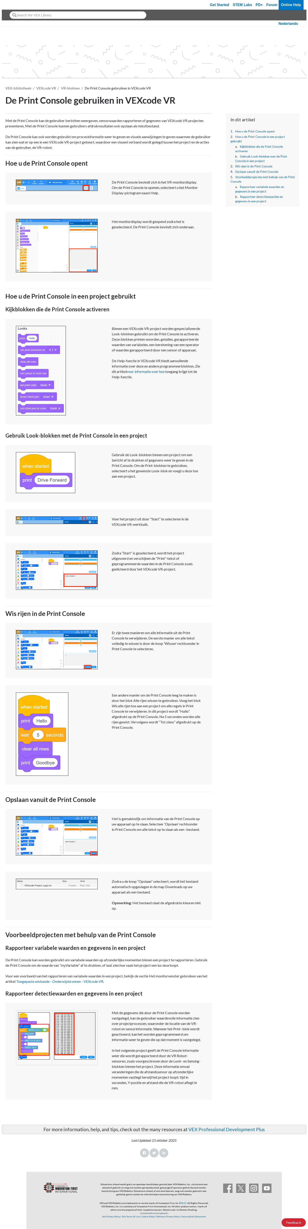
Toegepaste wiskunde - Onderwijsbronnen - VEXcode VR (59, 981)
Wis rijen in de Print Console (253, 166)
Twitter (154, 1152)
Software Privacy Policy (168, 1216)
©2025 (182, 1203)
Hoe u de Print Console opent (255, 131)
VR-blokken (70, 88)
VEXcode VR (46, 88)
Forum (272, 5)
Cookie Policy (148, 1216)
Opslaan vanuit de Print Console (256, 171)
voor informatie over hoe (146, 371)
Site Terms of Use (130, 1216)
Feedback (293, 1222)
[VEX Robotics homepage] (13, 5)
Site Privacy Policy (111, 1216)
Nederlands (288, 24)
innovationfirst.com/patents (154, 1213)
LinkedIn (163, 1152)
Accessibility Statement (193, 1216)
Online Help (291, 5)
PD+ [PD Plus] (259, 5)
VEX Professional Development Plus (226, 1129)
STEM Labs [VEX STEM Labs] (242, 5)
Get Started (219, 5)
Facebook (144, 1152)
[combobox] (78, 15)
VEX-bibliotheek (18, 88)
